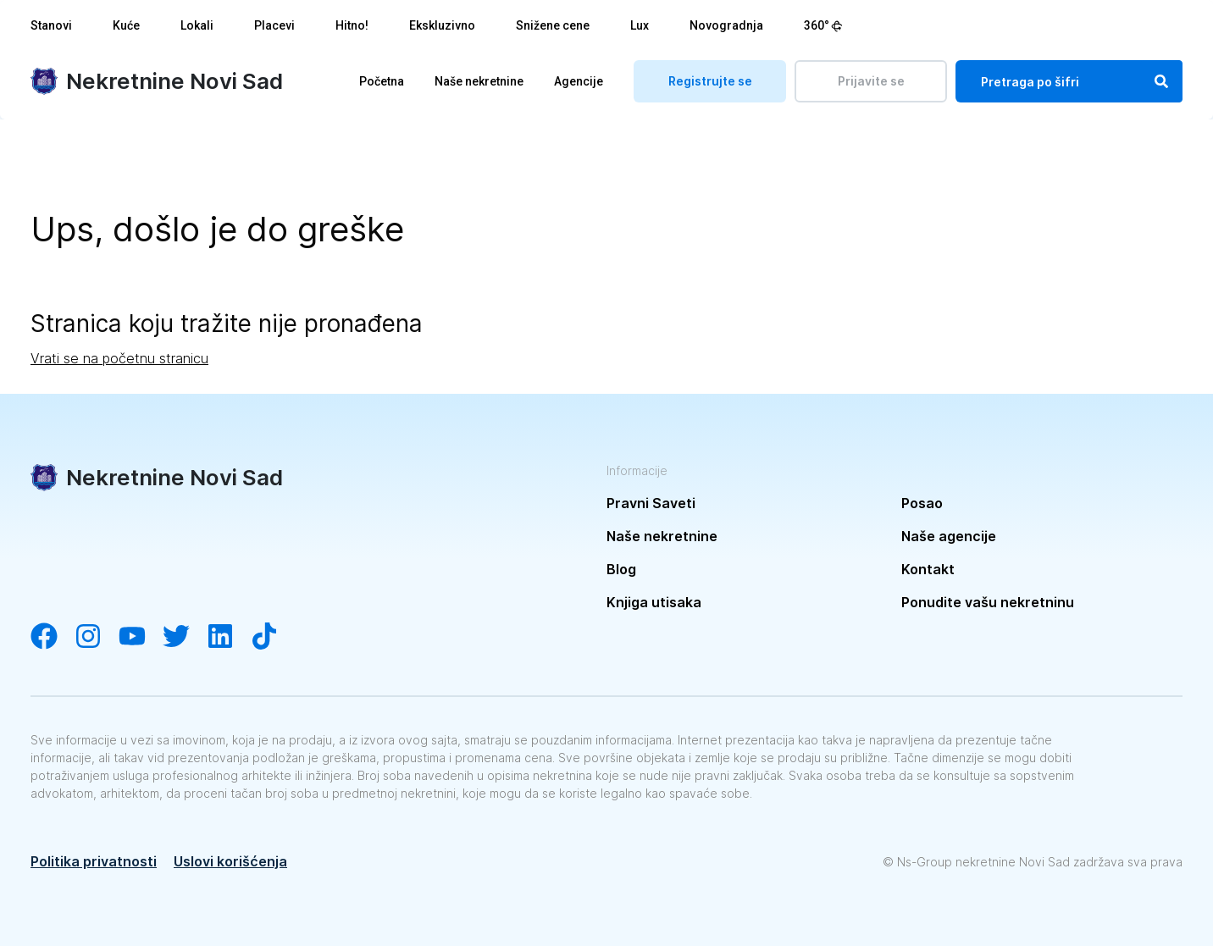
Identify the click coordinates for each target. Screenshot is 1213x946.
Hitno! (351, 25)
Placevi (274, 25)
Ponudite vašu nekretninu (987, 602)
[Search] (1161, 81)
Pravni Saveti (650, 503)
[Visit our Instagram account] (97, 637)
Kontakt (928, 569)
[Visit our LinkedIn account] (229, 637)
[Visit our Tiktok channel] (273, 637)
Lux (639, 25)
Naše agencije (948, 536)
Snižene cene (553, 25)
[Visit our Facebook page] (52, 637)
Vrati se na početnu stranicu (119, 358)
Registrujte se (710, 81)
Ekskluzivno (442, 25)
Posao (922, 503)
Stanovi (51, 25)
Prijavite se (871, 81)
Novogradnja (726, 25)
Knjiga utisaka (653, 602)
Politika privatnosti (93, 861)
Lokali (196, 25)
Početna (381, 81)
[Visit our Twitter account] (185, 637)
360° (823, 25)
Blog (621, 569)
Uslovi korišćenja (230, 861)
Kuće (126, 25)
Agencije (578, 81)
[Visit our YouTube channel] (141, 637)
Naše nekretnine (479, 81)
